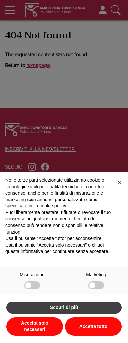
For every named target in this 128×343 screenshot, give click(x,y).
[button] (119, 182)
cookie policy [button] (53, 205)
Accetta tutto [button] (93, 326)
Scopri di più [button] (64, 307)
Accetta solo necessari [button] (34, 326)
